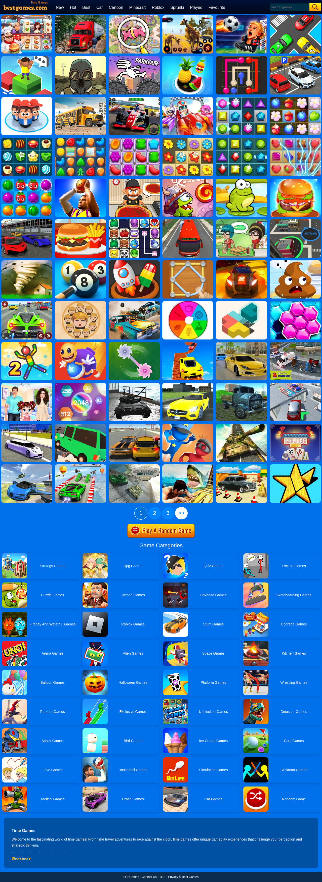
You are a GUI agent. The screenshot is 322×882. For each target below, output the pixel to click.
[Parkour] (134, 58)
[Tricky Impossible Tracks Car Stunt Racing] (187, 344)
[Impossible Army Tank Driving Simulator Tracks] (241, 425)
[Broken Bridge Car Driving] (80, 425)
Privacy (173, 877)
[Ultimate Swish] (80, 180)
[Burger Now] (295, 180)
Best (86, 7)
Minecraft (137, 7)
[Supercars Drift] (26, 221)
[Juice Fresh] (26, 180)
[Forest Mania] (295, 99)
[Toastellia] (241, 221)
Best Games (190, 877)
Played (196, 7)
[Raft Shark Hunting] (187, 466)
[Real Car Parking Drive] (241, 466)
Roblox (158, 7)
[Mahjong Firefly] (295, 425)
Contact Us (149, 877)
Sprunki (177, 7)
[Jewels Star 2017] (241, 139)
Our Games (131, 877)
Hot (73, 7)
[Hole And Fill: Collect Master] (187, 58)
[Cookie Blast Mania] (80, 139)
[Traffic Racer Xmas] (26, 303)
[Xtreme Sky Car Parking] (295, 384)
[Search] (289, 7)
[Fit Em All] (295, 466)
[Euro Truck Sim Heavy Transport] (241, 384)
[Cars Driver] (134, 425)
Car (99, 7)
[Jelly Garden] (134, 139)
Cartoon (116, 7)
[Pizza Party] (134, 180)
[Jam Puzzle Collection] (295, 17)
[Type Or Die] (26, 58)
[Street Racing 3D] (241, 344)
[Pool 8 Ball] (80, 262)
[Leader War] (80, 303)
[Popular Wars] (26, 99)
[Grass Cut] (134, 344)
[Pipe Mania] (241, 58)
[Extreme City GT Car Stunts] (80, 466)
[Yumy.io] (295, 221)
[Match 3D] (134, 262)
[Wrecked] (134, 303)
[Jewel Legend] (241, 99)
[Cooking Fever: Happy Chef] (26, 17)
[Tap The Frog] (241, 180)
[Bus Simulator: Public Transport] (187, 221)
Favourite (216, 7)
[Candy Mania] (295, 139)
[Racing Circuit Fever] (134, 99)
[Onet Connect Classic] (134, 221)
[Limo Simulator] (26, 425)
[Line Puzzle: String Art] (187, 262)
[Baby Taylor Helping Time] (26, 384)
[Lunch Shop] (80, 221)
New (60, 7)
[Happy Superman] (187, 99)
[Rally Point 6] (241, 262)
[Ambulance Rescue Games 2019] (295, 344)
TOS (162, 877)
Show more (21, 858)
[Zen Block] (241, 303)
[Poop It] (295, 262)
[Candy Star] (26, 139)
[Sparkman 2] (26, 344)
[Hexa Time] (295, 303)
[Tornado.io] (26, 262)
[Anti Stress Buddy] (80, 344)
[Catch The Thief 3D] (187, 425)
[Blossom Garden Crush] (187, 139)
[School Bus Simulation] (80, 99)
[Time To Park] (295, 58)
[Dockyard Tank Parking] (134, 384)
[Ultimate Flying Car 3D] (26, 466)
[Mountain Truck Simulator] (80, 17)
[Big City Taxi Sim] (187, 384)
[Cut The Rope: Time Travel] (187, 180)
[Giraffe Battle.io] (187, 17)
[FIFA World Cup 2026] (241, 17)
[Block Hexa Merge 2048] (80, 384)
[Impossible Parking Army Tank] (134, 466)
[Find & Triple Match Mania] (134, 17)
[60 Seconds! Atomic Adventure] (80, 58)
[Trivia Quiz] (187, 303)
